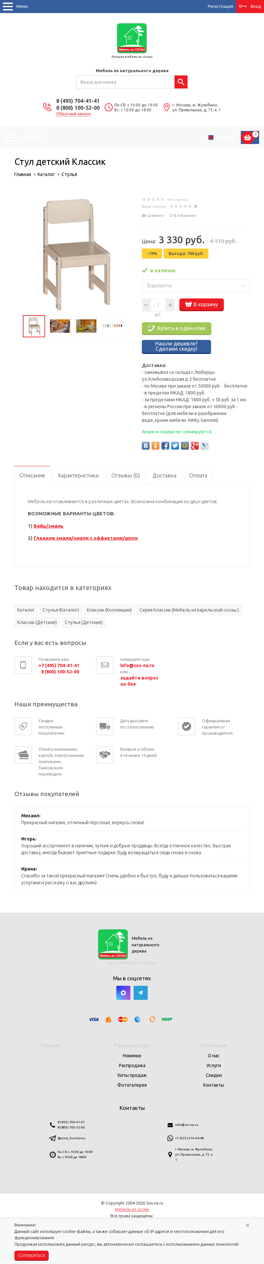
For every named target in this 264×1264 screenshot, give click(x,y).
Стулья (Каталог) (60, 610)
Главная (50, 1045)
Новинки (132, 1055)
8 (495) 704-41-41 (78, 101)
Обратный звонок (73, 114)
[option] (73, 253)
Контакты (213, 1085)
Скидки (214, 1075)
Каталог (26, 610)
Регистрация (220, 6)
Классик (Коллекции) (109, 610)
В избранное (185, 215)
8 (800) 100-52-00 (78, 108)
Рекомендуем (132, 1045)
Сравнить (155, 215)
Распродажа (132, 1065)
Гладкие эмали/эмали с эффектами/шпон (86, 538)
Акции (224, 137)
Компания (213, 1045)
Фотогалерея (132, 1085)
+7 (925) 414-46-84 (189, 1138)
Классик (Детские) (37, 622)
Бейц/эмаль (48, 526)
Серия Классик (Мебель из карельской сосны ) (189, 610)
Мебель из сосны (132, 1209)
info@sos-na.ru (186, 1125)
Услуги (213, 1065)
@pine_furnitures (71, 1138)
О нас (214, 1055)
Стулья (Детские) (84, 622)
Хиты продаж (132, 1075)
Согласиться (31, 1255)
